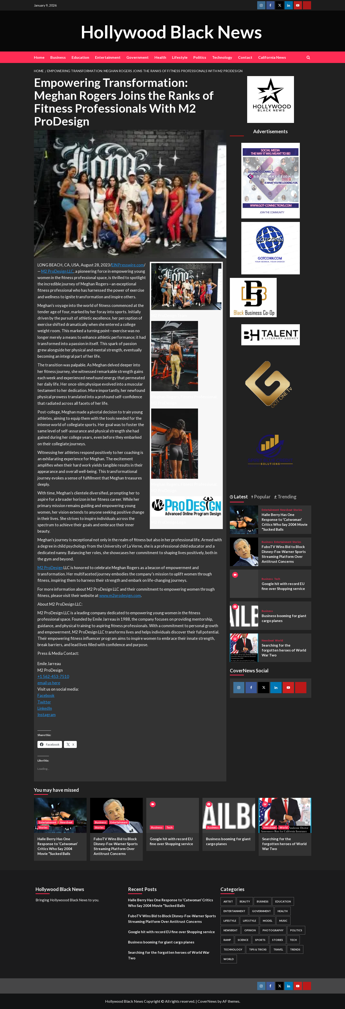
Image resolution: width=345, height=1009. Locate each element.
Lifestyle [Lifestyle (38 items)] (230, 920)
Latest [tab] (240, 496)
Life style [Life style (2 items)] (249, 920)
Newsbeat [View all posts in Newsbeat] (286, 509)
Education (80, 57)
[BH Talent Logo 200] (270, 334)
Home (39, 57)
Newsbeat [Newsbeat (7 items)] (231, 930)
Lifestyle (179, 57)
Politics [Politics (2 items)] (296, 930)
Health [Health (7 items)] (283, 911)
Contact (245, 57)
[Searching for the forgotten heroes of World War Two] (244, 647)
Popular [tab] (262, 496)
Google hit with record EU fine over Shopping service (171, 932)
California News (272, 57)
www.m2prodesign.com (120, 595)
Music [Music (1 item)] (283, 920)
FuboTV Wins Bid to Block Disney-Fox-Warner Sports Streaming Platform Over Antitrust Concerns (172, 919)
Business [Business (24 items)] (262, 901)
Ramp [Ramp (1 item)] (227, 939)
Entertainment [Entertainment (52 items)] (234, 911)
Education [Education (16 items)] (283, 901)
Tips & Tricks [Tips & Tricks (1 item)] (258, 949)
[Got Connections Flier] (270, 180)
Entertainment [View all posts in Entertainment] (270, 509)
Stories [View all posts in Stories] (298, 509)
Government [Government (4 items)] (261, 911)
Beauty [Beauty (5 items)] (245, 901)
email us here (48, 682)
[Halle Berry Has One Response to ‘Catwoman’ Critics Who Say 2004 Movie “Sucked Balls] (244, 519)
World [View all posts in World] (279, 640)
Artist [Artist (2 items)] (228, 901)
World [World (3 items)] (229, 959)
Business (58, 57)
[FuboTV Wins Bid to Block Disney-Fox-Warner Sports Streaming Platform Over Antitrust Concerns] (244, 551)
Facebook (46, 695)
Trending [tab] (287, 496)
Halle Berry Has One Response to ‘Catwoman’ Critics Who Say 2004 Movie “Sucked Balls (170, 903)
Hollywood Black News (171, 31)
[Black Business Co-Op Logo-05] (253, 297)
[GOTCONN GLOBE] (270, 247)
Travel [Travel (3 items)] (278, 949)
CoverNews (207, 1001)
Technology (222, 57)
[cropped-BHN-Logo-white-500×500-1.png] (270, 99)
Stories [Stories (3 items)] (277, 939)
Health (160, 57)
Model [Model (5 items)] (267, 920)
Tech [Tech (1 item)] (293, 939)
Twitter (44, 702)
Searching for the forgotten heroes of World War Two (284, 650)
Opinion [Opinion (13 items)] (250, 930)
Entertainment (108, 57)
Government (137, 57)
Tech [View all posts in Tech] (277, 579)
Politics (199, 57)
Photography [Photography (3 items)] (273, 930)
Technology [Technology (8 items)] (233, 949)
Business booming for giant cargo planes (161, 942)
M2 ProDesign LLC (57, 271)
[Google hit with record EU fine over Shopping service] (172, 815)
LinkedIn (44, 708)
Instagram (46, 714)
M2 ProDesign (50, 567)
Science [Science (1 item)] (243, 939)
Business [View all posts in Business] (267, 542)
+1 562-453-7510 (53, 676)
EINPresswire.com (127, 264)
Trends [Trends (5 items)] (295, 949)
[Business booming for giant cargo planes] (244, 615)
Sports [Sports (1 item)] (260, 939)
